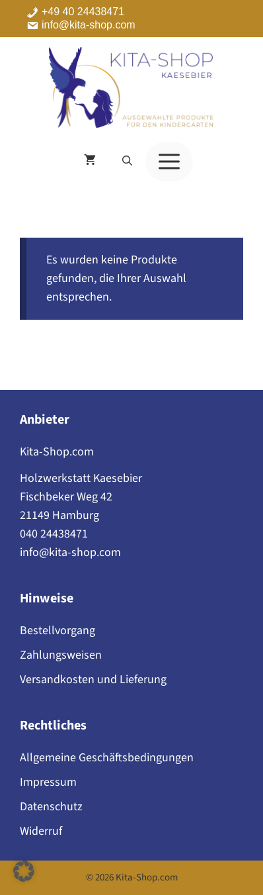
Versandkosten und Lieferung (93, 679)
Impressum (48, 782)
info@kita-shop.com (88, 25)
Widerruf (41, 831)
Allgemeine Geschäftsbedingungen (107, 757)
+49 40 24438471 (83, 12)
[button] (127, 161)
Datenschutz (51, 806)
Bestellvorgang (57, 630)
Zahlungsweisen (61, 655)
